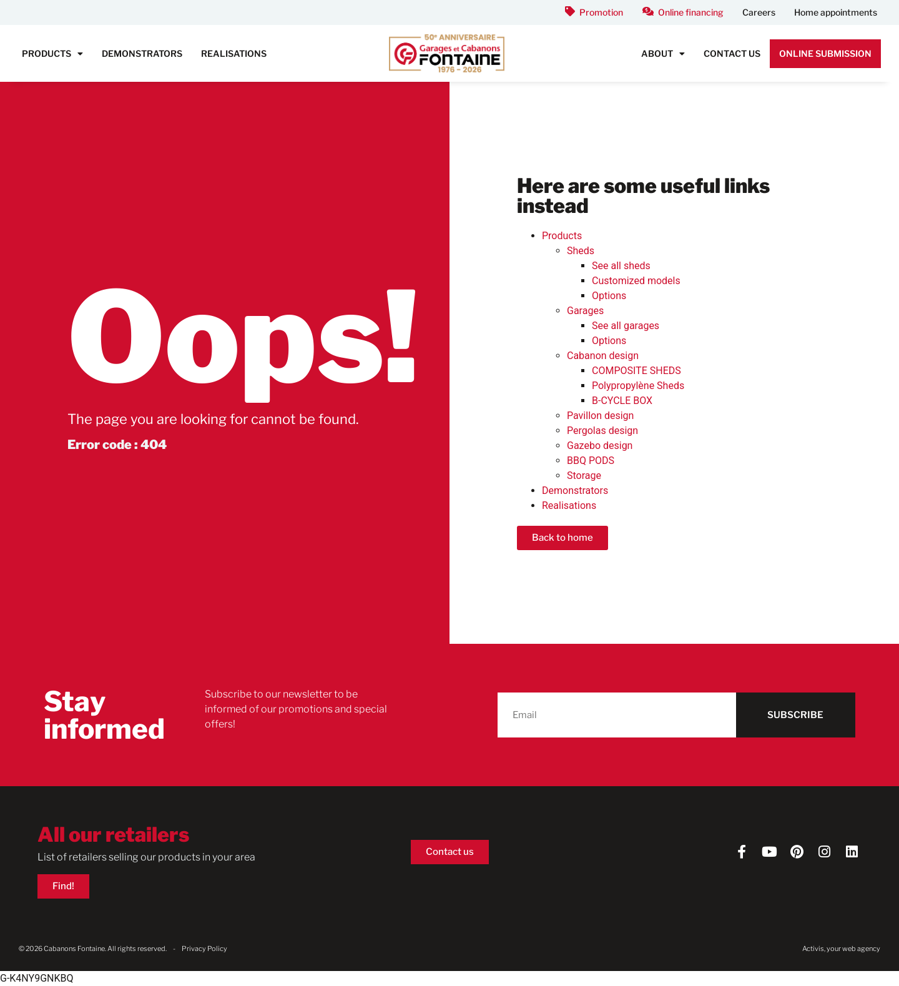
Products (52, 53)
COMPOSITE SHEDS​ (636, 371)
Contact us (732, 53)
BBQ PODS (590, 460)
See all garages (625, 326)
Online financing (691, 12)
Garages (585, 311)
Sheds (580, 251)
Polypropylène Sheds (638, 386)
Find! (63, 886)
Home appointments (835, 12)
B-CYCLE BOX (622, 401)
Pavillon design (600, 416)
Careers (758, 12)
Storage (584, 475)
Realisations (234, 53)
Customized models (636, 281)
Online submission (825, 53)
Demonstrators (142, 53)
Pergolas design (602, 430)
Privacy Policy (204, 948)
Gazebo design (599, 445)
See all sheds (621, 266)
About (663, 53)
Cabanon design (603, 356)
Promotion (601, 12)
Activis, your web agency (841, 948)
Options (609, 296)
